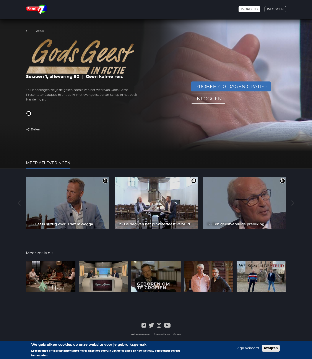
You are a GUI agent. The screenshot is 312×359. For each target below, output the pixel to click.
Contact (177, 334)
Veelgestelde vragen (140, 334)
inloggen (208, 98)
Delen (35, 129)
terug (40, 30)
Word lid (249, 9)
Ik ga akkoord (247, 350)
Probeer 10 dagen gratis (230, 86)
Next (292, 203)
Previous (19, 203)
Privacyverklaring (161, 334)
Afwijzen (271, 350)
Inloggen (275, 9)
